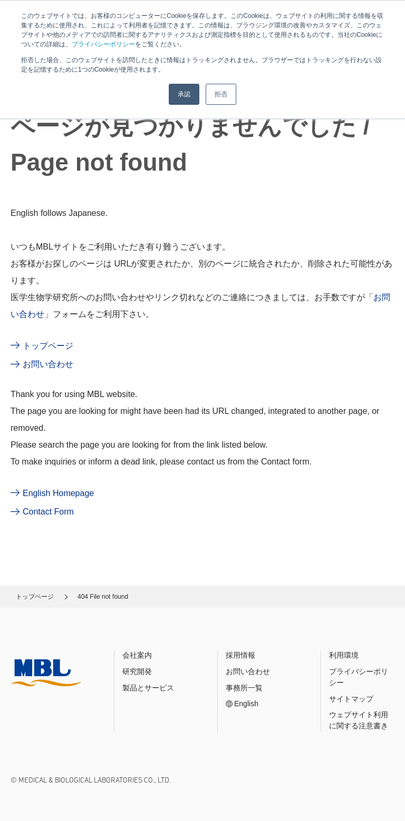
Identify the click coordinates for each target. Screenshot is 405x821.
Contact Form (48, 511)
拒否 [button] (221, 94)
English (246, 703)
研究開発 (137, 671)
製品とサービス (148, 688)
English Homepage (58, 493)
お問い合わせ (48, 364)
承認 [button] (184, 94)
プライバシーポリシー (103, 44)
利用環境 (344, 655)
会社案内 (137, 655)
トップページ (48, 345)
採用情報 (240, 655)
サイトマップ (351, 699)
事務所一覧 (244, 688)
